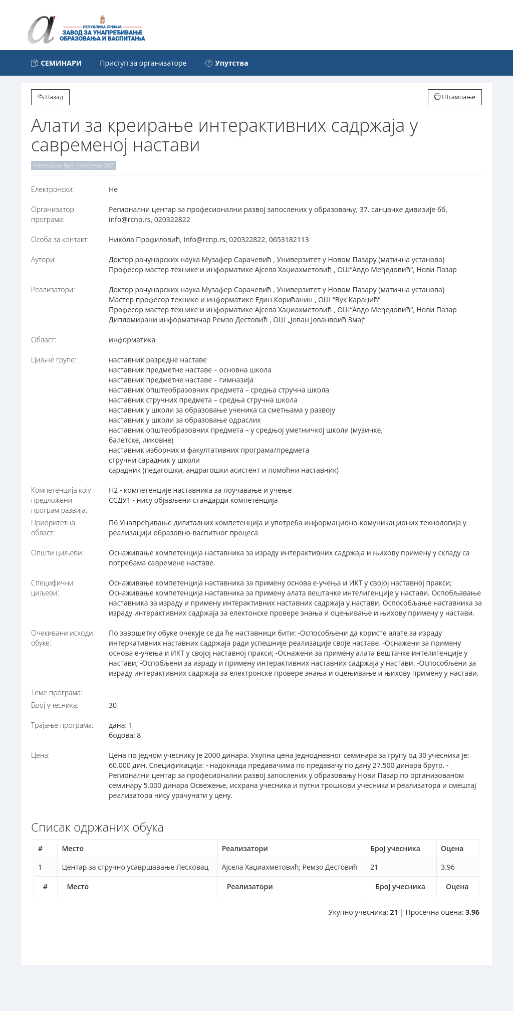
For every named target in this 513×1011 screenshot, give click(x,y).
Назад (50, 97)
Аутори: (43, 259)
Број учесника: (55, 705)
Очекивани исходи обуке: (62, 638)
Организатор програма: (52, 214)
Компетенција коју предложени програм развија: (61, 500)
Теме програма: (57, 692)
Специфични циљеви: (52, 587)
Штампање (454, 97)
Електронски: (52, 189)
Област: (43, 339)
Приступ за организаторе (143, 63)
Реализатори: (53, 289)
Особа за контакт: (60, 239)
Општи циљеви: (57, 552)
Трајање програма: (62, 725)
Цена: (40, 755)
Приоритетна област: (53, 527)
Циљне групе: (53, 359)
